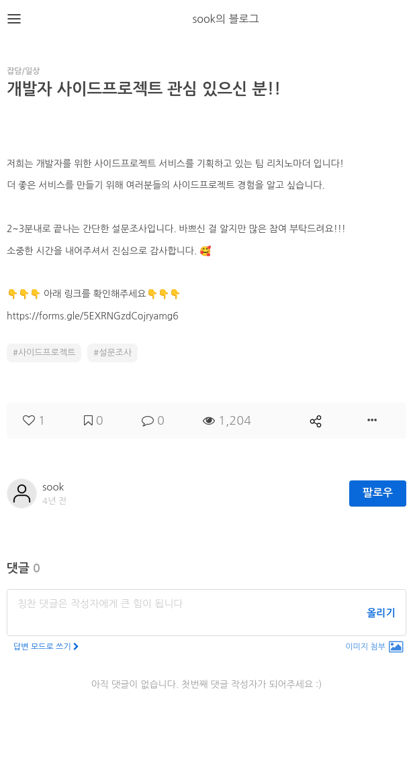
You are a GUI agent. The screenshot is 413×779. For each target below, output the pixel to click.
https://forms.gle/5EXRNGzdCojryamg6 (93, 316)
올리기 (381, 613)
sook (53, 487)
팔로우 (378, 493)
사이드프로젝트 (47, 352)
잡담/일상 (23, 71)
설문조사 (115, 352)
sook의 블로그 (225, 18)
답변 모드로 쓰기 (46, 647)
